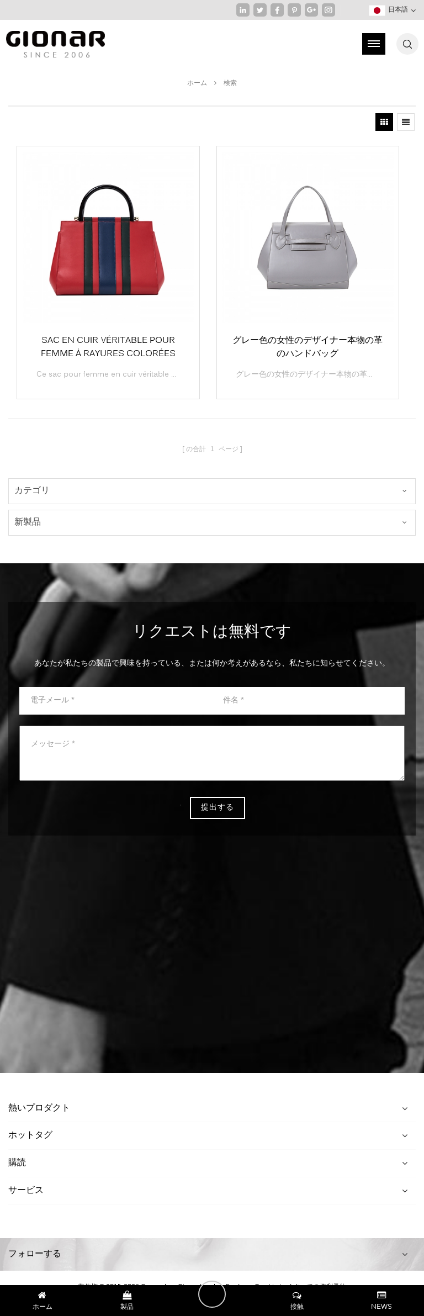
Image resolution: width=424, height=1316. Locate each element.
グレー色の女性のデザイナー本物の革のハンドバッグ (307, 347)
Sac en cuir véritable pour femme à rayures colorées (108, 347)
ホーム (197, 83)
